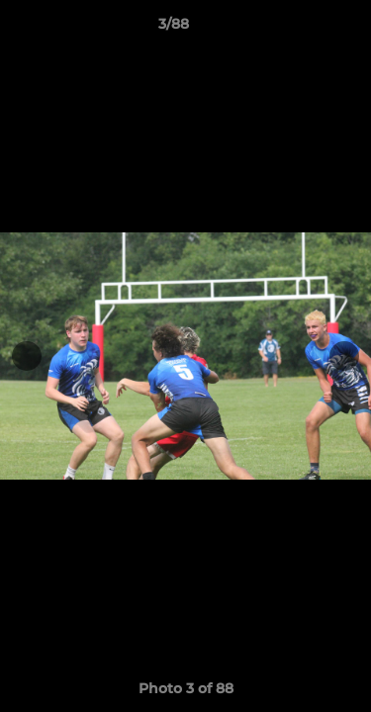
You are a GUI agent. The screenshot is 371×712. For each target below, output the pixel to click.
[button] (300, 29)
